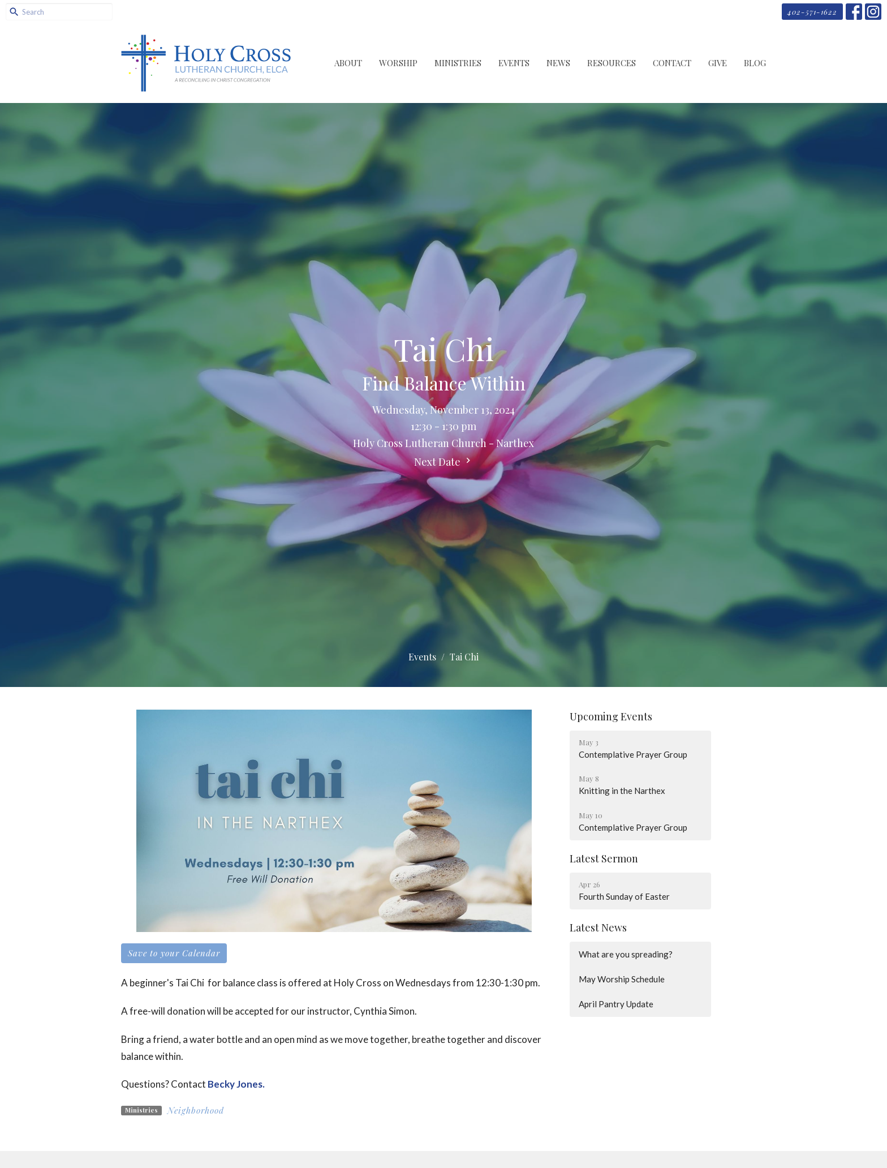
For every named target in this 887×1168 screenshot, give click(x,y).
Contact (672, 62)
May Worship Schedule (622, 979)
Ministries (457, 62)
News (558, 62)
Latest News (598, 927)
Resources (611, 62)
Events (513, 62)
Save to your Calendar (174, 953)
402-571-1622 (812, 11)
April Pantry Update (616, 1004)
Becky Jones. (236, 1084)
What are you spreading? (626, 954)
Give (717, 62)
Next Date (443, 462)
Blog (755, 62)
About (348, 62)
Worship (398, 62)
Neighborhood (195, 1110)
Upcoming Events (611, 716)
